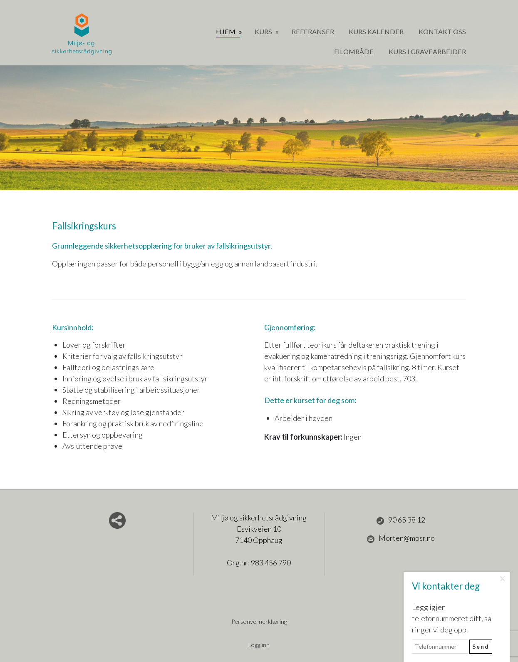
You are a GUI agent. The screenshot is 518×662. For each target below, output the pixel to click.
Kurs (264, 31)
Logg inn (259, 644)
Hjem (226, 31)
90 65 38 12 (400, 520)
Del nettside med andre (117, 520)
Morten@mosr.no (401, 538)
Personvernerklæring (259, 621)
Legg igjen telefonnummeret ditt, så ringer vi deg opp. (451, 618)
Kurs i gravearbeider (427, 51)
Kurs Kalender (376, 31)
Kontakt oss (442, 31)
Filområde (354, 51)
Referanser (313, 31)
